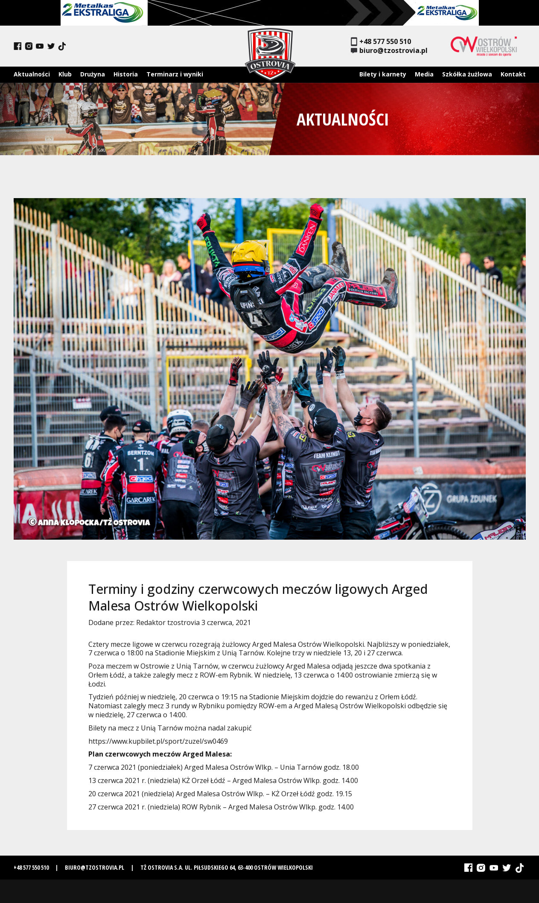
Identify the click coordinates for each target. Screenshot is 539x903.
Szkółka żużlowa (467, 74)
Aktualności (32, 74)
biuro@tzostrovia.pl (389, 50)
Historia (126, 74)
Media (424, 74)
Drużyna (92, 74)
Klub (65, 74)
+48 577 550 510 (381, 41)
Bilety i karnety (382, 74)
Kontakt (513, 74)
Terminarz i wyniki (174, 74)
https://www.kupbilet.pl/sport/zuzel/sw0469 (158, 744)
